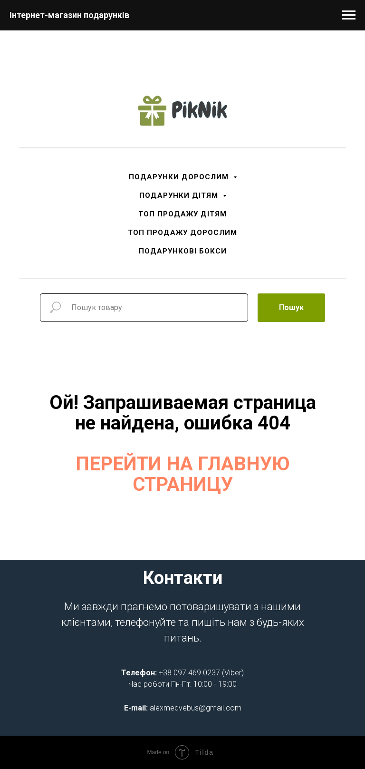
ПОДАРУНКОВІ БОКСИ (183, 251)
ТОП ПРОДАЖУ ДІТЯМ (182, 214)
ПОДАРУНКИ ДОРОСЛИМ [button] (180, 177)
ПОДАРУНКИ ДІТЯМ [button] (180, 195)
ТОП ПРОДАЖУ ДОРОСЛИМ (182, 232)
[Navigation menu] (348, 15)
